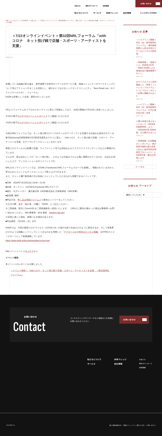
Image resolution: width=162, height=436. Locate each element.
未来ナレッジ (112, 13)
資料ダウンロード (92, 6)
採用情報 (106, 6)
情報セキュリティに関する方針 (134, 425)
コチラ (30, 251)
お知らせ (77, 6)
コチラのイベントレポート (32, 116)
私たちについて (81, 13)
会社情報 (127, 13)
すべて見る (140, 167)
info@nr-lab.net (56, 213)
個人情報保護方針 (115, 425)
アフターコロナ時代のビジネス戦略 (81, 232)
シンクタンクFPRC (148, 13)
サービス (97, 13)
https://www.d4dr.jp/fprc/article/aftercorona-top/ (28, 240)
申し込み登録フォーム (28, 200)
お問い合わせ (145, 3)
